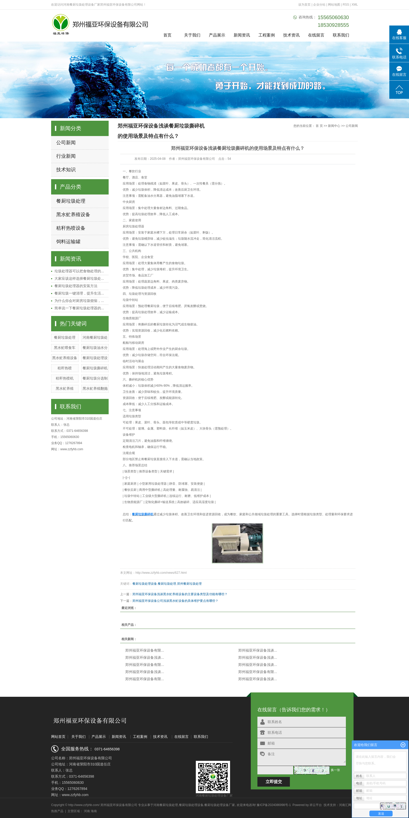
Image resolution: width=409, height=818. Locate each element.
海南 (94, 811)
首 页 (319, 126)
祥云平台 (316, 805)
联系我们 (341, 35)
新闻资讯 (242, 35)
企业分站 (319, 4)
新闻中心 (334, 126)
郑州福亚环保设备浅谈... (257, 650)
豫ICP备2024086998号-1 (274, 805)
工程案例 (266, 35)
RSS (346, 4)
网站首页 (58, 737)
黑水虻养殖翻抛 (95, 388)
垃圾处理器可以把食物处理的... (79, 271)
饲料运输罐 (68, 241)
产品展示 (217, 35)
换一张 (335, 770)
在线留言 (316, 35)
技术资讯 (291, 35)
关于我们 (192, 35)
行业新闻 (66, 156)
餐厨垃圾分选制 (95, 378)
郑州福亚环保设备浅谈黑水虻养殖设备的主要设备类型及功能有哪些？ (180, 594)
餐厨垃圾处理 (70, 201)
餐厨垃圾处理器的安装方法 (75, 286)
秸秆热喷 (65, 368)
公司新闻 (66, 142)
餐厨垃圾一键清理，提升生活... (79, 293)
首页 (167, 35)
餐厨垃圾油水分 (95, 348)
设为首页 (304, 4)
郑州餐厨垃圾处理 (189, 583)
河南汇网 (345, 805)
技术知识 (66, 169)
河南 (87, 811)
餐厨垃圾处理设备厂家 (219, 805)
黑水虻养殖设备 (73, 214)
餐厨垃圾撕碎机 (95, 368)
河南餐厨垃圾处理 (165, 805)
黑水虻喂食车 (64, 348)
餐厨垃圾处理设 (95, 358)
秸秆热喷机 (65, 378)
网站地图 (334, 4)
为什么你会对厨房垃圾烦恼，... (79, 301)
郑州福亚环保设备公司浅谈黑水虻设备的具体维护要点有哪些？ (175, 601)
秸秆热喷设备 (70, 228)
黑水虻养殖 (65, 388)
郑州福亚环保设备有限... (144, 650)
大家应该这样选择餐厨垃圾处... (79, 278)
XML (354, 4)
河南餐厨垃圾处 (95, 337)
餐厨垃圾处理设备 (144, 583)
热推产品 (57, 811)
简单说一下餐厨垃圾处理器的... (79, 308)
